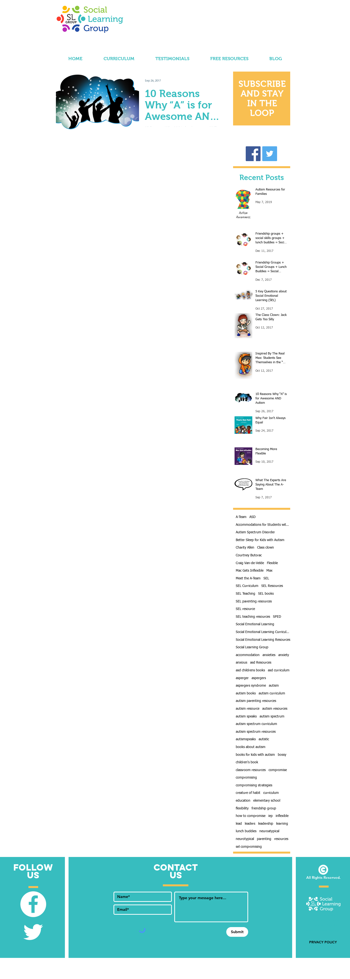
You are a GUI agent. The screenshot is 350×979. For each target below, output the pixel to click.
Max (269, 570)
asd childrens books (250, 670)
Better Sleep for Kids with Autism (260, 540)
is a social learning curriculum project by (323, 920)
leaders (250, 823)
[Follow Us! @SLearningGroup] (269, 153)
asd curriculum (278, 670)
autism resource (247, 708)
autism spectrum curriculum (256, 724)
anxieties (268, 655)
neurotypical (245, 839)
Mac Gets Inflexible (249, 570)
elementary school (266, 800)
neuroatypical (269, 831)
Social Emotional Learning (255, 624)
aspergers (259, 678)
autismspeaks (246, 739)
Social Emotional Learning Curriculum (263, 632)
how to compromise (250, 816)
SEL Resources (272, 586)
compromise (278, 770)
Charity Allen (245, 547)
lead (239, 823)
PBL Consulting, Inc (323, 925)
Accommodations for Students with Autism (263, 525)
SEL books (266, 593)
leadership (265, 823)
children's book (247, 762)
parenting (264, 839)
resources (281, 839)
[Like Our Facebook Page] (33, 904)
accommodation (248, 655)
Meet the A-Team (248, 578)
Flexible (272, 563)
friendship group (264, 808)
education (243, 800)
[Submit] (237, 932)
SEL (266, 578)
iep (270, 816)
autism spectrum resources (256, 731)
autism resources (274, 708)
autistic (264, 739)
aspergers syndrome (251, 685)
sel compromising (249, 846)
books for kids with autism (255, 755)
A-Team (241, 517)
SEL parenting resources (254, 601)
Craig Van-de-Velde (250, 563)
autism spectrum (272, 716)
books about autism (250, 747)
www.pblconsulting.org (323, 930)
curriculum (271, 793)
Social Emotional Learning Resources (263, 640)
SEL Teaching (245, 593)
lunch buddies (246, 831)
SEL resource (245, 609)
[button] (262, 98)
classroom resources (251, 770)
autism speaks (246, 716)
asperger (242, 678)
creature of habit (248, 793)
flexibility (242, 808)
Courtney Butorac (249, 555)
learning (282, 823)
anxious (241, 662)
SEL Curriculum (247, 586)
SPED (277, 616)
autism (274, 685)
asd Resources (260, 662)
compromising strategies (254, 785)
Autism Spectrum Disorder (255, 532)
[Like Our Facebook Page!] (253, 153)
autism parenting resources (256, 701)
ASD (252, 517)
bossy (282, 755)
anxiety (283, 655)
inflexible (282, 816)
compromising (246, 777)
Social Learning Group (252, 647)
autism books (246, 693)
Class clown (265, 547)
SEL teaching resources (253, 616)
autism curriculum (272, 693)
